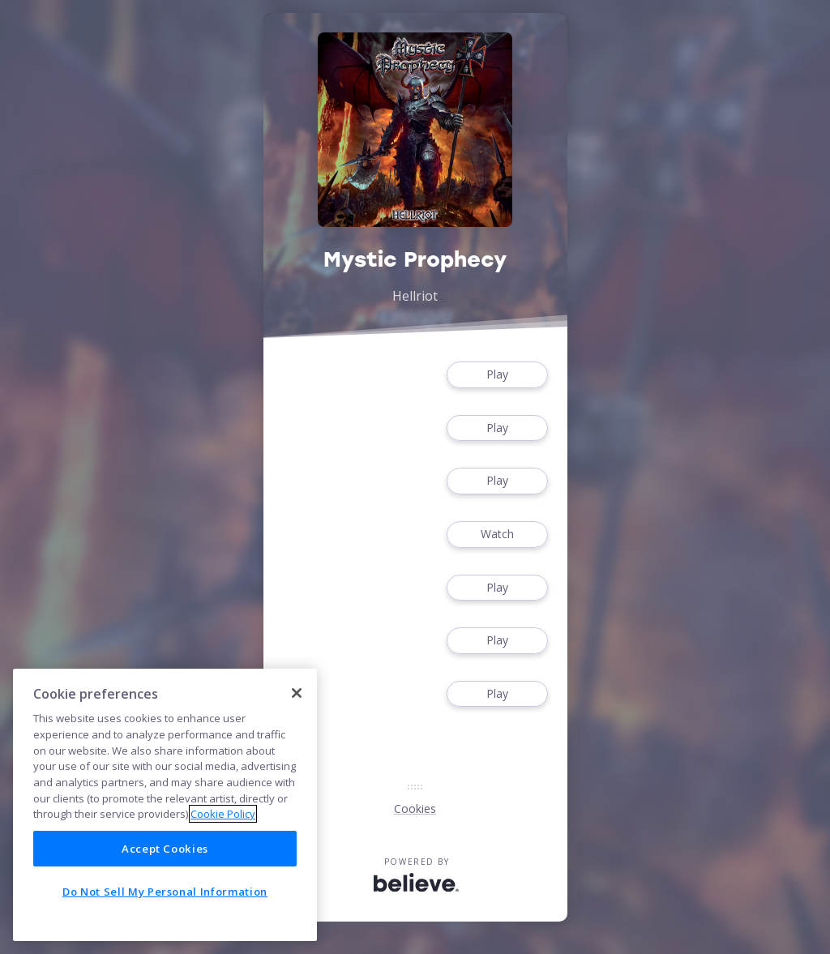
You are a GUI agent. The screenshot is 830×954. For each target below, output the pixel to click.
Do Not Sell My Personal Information (164, 891)
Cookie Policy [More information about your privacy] (222, 813)
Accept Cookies (165, 848)
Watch (496, 534)
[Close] (296, 693)
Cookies (415, 808)
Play (496, 374)
